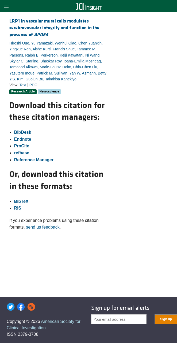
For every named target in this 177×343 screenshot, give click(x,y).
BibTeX (21, 201)
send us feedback (42, 227)
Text (23, 85)
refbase (21, 153)
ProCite (21, 146)
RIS (17, 208)
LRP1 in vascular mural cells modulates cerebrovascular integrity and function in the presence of (54, 28)
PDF (33, 85)
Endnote (22, 139)
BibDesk (22, 132)
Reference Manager (34, 160)
